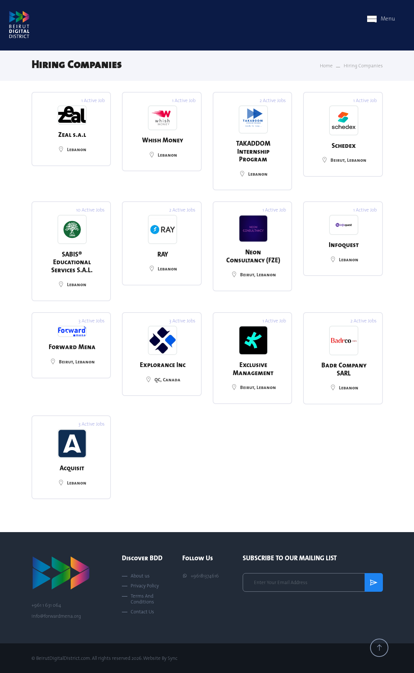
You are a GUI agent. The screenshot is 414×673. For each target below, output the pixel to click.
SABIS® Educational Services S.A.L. (72, 262)
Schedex (344, 145)
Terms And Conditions (142, 599)
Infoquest (344, 244)
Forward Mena (72, 346)
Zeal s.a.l (72, 134)
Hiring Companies (363, 66)
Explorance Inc (163, 364)
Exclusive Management (253, 368)
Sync (173, 658)
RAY (162, 254)
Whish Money (162, 140)
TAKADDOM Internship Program (253, 151)
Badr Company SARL (343, 369)
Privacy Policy (145, 586)
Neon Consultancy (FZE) (253, 256)
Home (326, 66)
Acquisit (72, 468)
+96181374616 (200, 576)
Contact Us (142, 612)
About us (140, 576)
